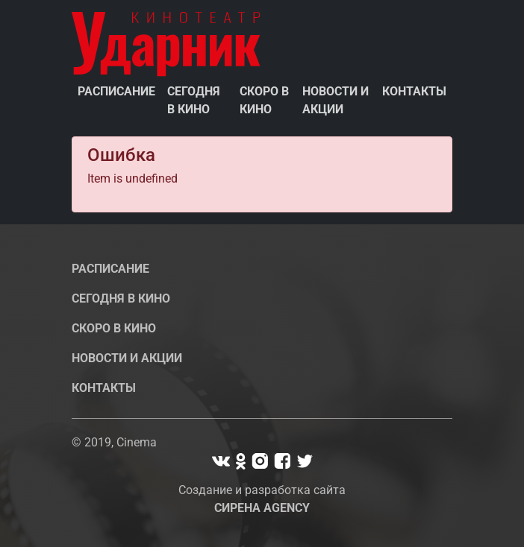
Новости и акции (335, 100)
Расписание (116, 91)
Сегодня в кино (193, 100)
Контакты (414, 91)
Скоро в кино (264, 100)
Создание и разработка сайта (262, 499)
